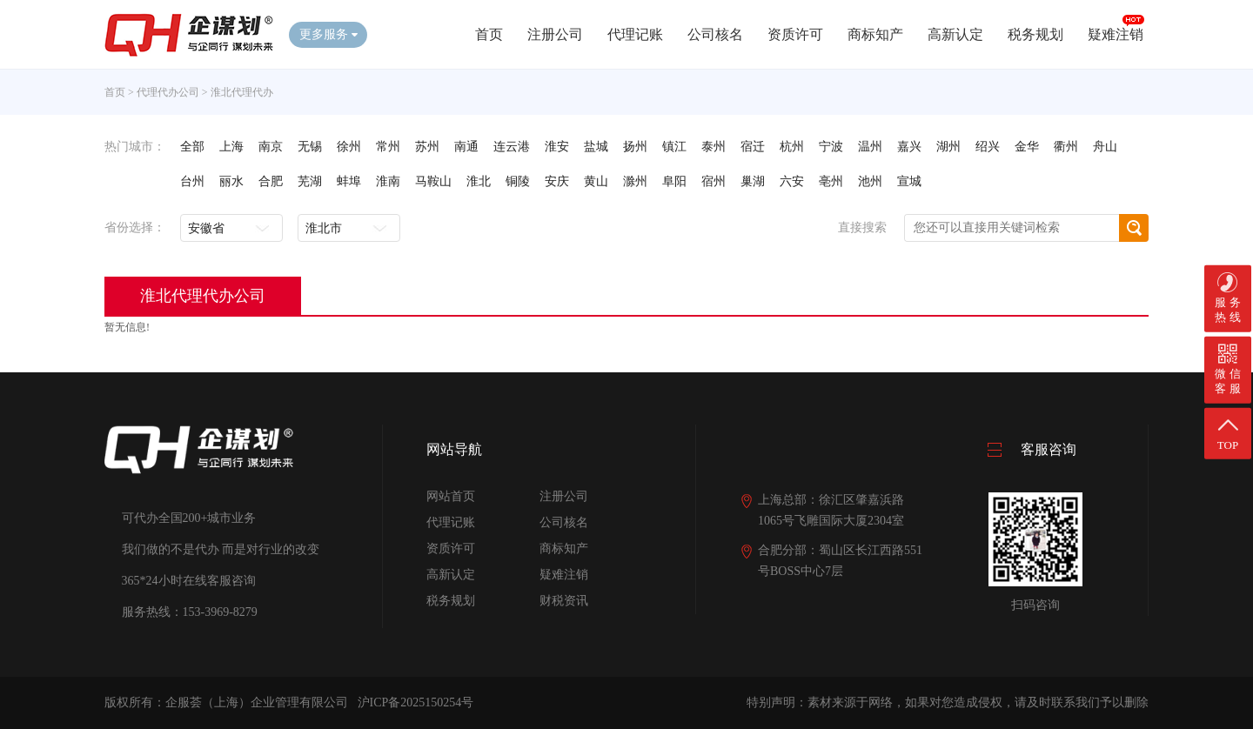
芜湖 (310, 181)
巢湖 (752, 181)
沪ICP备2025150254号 (416, 702)
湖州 (948, 146)
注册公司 (555, 34)
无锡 (310, 146)
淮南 (388, 181)
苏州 (427, 146)
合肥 (270, 181)
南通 (466, 146)
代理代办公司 (168, 92)
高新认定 (955, 34)
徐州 (349, 146)
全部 (192, 146)
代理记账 (635, 34)
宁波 (831, 146)
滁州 (635, 181)
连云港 (511, 146)
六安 (792, 181)
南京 (270, 146)
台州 (192, 181)
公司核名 (715, 34)
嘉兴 (909, 146)
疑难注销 (1115, 34)
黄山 (596, 181)
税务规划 (1035, 34)
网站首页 (450, 496)
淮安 (557, 146)
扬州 (635, 146)
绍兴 (987, 146)
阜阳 (674, 181)
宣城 (909, 181)
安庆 (557, 181)
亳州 (831, 181)
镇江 (674, 146)
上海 (231, 146)
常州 (388, 146)
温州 (870, 146)
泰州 (713, 146)
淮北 (478, 181)
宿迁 (752, 146)
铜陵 (518, 181)
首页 (489, 34)
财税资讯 (563, 600)
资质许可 (795, 34)
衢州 (1066, 146)
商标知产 (875, 34)
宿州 (713, 181)
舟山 (1105, 146)
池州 (870, 181)
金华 (1027, 146)
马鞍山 (433, 181)
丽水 (231, 181)
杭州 (792, 146)
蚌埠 (349, 181)
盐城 (596, 146)
